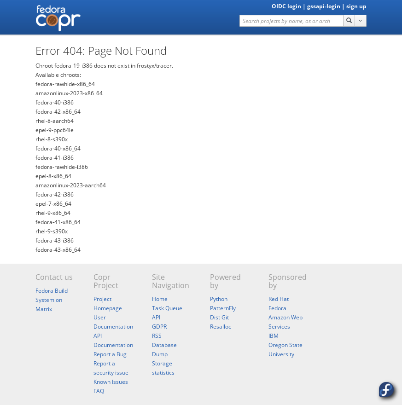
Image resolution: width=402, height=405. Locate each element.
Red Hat (278, 299)
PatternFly (223, 308)
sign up (356, 6)
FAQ (98, 391)
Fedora (277, 308)
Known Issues (110, 382)
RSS (157, 336)
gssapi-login (323, 6)
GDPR (159, 326)
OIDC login (286, 6)
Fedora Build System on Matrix (51, 300)
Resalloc (220, 326)
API (156, 317)
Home (160, 299)
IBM (273, 336)
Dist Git (219, 317)
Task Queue (167, 308)
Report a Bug (110, 354)
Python (218, 299)
